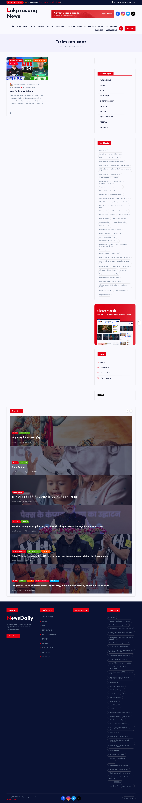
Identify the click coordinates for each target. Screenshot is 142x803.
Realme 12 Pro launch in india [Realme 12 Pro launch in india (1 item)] (109, 277)
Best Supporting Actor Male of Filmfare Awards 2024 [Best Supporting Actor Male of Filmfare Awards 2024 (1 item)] (114, 206)
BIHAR (100, 26)
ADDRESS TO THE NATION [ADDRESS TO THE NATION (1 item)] (109, 178)
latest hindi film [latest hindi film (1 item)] (105, 226)
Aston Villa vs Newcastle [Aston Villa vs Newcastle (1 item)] (108, 191)
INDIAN (103, 111)
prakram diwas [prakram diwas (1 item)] (104, 266)
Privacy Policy (22, 26)
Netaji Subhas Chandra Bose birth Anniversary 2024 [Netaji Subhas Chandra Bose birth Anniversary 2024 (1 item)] (114, 261)
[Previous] (127, 410)
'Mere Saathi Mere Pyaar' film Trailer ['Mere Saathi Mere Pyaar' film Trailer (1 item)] (111, 161)
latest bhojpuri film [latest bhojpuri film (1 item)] (120, 222)
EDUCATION (105, 96)
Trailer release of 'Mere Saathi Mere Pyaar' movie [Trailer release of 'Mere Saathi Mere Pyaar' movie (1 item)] (113, 285)
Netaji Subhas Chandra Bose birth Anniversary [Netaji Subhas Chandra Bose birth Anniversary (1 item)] (115, 257)
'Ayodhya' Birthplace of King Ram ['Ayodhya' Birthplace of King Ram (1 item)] (111, 154)
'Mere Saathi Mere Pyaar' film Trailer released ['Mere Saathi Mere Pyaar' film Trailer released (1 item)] (114, 165)
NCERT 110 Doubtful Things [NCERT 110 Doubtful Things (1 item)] (109, 241)
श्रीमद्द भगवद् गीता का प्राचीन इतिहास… (50, 2)
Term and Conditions (45, 26)
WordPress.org (106, 378)
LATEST (33, 26)
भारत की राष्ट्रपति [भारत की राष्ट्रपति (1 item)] (121, 291)
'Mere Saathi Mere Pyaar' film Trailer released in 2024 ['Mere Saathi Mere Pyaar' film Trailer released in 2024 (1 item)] (115, 169)
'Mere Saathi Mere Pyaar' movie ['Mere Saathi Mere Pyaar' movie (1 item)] (110, 174)
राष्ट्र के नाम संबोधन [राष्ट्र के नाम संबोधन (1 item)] (105, 295)
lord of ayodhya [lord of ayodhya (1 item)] (105, 233)
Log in (102, 362)
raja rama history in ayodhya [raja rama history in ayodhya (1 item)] (109, 274)
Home (61, 47)
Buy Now (130, 28)
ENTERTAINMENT (16, 60)
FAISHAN (28, 60)
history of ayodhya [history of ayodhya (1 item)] (120, 218)
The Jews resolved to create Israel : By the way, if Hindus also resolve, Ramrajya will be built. (60, 586)
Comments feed (107, 373)
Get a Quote (13, 636)
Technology (104, 127)
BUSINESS (99, 30)
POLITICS (92, 26)
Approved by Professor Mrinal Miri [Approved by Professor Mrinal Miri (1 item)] (111, 187)
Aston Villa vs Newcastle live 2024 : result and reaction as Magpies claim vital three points (60, 556)
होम (13, 26)
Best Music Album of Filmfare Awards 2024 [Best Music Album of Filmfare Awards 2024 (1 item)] (114, 202)
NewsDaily (20, 618)
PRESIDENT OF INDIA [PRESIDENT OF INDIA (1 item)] (121, 266)
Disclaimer (60, 26)
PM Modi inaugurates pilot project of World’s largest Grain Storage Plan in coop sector (58, 526)
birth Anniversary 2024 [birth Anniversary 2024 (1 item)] (120, 211)
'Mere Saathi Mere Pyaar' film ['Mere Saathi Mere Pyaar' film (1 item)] (109, 158)
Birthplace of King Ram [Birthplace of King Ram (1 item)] (107, 215)
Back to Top (128, 798)
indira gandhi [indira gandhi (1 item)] (104, 222)
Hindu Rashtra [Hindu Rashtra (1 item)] (104, 218)
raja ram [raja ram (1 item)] (124, 270)
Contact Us (81, 26)
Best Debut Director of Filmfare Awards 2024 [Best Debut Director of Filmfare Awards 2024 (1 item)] (114, 198)
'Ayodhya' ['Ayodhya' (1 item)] (103, 150)
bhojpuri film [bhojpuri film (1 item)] (104, 211)
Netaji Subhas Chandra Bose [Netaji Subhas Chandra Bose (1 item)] (109, 253)
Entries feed (105, 368)
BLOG (102, 91)
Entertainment (111, 26)
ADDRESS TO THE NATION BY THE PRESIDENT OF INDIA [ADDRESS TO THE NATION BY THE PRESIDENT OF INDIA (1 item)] (111, 182)
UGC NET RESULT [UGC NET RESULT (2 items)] (106, 291)
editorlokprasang (17, 84)
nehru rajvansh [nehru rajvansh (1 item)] (105, 250)
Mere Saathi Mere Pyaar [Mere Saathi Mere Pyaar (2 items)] (108, 237)
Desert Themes (12, 799)
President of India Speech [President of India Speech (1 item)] (108, 270)
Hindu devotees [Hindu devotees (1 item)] (125, 215)
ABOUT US (70, 26)
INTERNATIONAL (40, 60)
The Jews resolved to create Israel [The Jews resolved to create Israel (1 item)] (110, 281)
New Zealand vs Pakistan (74, 47)
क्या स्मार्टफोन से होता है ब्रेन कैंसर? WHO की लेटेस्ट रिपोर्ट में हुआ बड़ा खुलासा (44, 497)
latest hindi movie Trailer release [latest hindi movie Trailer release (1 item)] (110, 229)
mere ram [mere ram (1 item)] (118, 233)
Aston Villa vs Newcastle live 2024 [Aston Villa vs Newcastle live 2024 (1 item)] (111, 194)
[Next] (130, 410)
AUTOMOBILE (111, 30)
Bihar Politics (18, 467)
